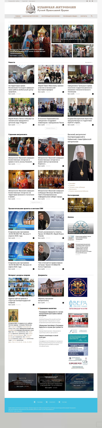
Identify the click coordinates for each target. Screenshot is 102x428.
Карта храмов (32, 1)
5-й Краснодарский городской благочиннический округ (80, 116)
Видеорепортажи (22, 378)
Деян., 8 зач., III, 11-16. (14, 342)
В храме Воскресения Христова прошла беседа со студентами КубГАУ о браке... (80, 121)
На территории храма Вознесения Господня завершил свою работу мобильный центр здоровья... (21, 89)
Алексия (24, 338)
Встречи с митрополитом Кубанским (78, 191)
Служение (72, 185)
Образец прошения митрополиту (45, 300)
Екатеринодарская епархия (51, 16)
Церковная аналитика (48, 308)
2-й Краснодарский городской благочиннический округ (51, 377)
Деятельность (73, 189)
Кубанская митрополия (31, 16)
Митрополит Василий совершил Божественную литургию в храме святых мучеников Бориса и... (51, 161)
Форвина (21, 335)
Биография (72, 183)
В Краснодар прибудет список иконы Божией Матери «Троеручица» (83, 238)
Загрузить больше (51, 128)
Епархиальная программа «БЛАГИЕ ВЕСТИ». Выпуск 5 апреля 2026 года (19, 234)
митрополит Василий (13, 155)
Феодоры (28, 336)
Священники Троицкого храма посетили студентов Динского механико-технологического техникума (80, 89)
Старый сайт (24, 1)
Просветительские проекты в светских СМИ (25, 208)
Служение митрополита (17, 134)
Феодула (24, 326)
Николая (14, 340)
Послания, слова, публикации (77, 187)
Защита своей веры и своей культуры (48, 336)
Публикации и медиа (70, 16)
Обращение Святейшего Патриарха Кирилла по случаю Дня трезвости (51, 326)
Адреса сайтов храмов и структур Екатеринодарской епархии (19, 301)
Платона (29, 335)
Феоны (31, 333)
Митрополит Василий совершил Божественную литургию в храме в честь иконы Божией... (21, 160)
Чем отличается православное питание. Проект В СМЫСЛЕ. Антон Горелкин (50, 265)
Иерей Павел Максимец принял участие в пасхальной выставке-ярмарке (50, 88)
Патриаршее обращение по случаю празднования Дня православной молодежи (51, 313)
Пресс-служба (13, 55)
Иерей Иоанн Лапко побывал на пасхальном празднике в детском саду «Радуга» (21, 121)
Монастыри (11, 295)
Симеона (15, 335)
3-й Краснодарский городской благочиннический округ (21, 83)
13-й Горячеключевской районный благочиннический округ (50, 116)
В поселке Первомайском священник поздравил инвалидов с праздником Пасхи (51, 121)
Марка (30, 331)
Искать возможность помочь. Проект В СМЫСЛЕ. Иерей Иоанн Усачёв (51, 234)
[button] (92, 16)
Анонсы (71, 217)
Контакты (84, 16)
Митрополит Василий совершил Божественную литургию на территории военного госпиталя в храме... (21, 194)
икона (29, 326)
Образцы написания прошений (45, 295)
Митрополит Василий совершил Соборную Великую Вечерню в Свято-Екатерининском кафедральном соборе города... (51, 194)
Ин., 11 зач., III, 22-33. (26, 342)
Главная (17, 16)
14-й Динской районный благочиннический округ (49, 83)
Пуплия (16, 331)
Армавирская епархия (43, 188)
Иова (9, 330)
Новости (11, 62)
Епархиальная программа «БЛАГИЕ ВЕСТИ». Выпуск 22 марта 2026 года (19, 265)
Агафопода (14, 326)
